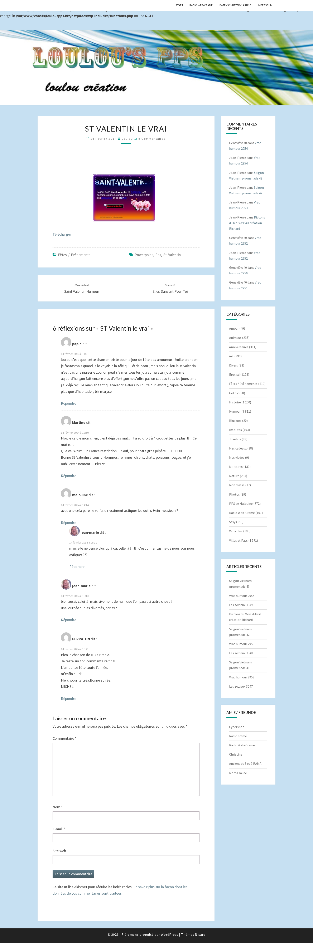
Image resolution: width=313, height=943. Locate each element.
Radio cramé (238, 736)
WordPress (169, 934)
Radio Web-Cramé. (201, 5)
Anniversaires (238, 347)
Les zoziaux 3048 (241, 653)
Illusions (235, 420)
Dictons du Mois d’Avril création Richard (247, 223)
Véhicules (235, 531)
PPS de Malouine (241, 503)
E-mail (59, 828)
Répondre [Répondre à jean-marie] (77, 566)
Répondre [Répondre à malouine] (68, 522)
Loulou (127, 138)
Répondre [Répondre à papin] (68, 403)
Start (179, 5)
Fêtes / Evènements (74, 254)
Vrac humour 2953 (241, 644)
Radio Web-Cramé (242, 513)
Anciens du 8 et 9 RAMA (245, 763)
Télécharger (62, 234)
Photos (234, 494)
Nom (58, 807)
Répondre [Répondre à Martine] (68, 475)
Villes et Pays (238, 540)
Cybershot (236, 727)
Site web (59, 850)
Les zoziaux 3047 (241, 686)
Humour (235, 411)
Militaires (236, 467)
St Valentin (172, 254)
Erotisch (235, 374)
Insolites (235, 430)
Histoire (235, 402)
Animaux (235, 337)
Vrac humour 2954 (241, 596)
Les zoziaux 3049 (241, 605)
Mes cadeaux (238, 448)
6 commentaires (152, 138)
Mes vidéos (236, 457)
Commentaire (65, 738)
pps (158, 254)
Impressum (265, 5)
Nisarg (200, 934)
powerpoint (144, 254)
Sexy (232, 522)
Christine (235, 754)
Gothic (234, 393)
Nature (234, 476)
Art (231, 356)
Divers (233, 365)
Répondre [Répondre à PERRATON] (68, 698)
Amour (234, 328)
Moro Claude (238, 773)
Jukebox (235, 439)
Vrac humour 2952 (241, 677)
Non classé (237, 485)
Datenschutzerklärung (235, 5)
